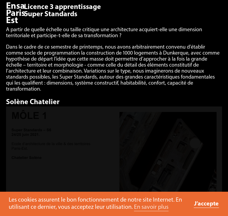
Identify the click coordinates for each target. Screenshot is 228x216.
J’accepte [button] (206, 204)
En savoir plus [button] (151, 207)
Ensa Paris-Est (17, 14)
